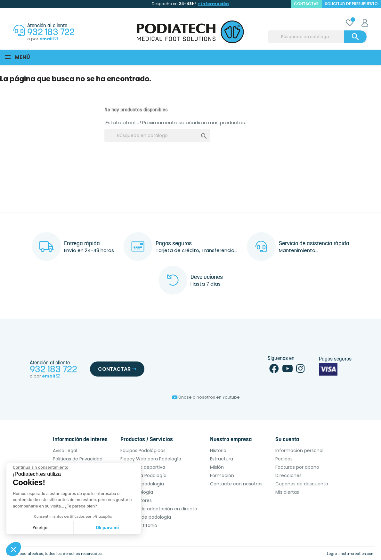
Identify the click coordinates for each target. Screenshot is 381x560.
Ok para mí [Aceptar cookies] (107, 528)
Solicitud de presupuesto (351, 3)
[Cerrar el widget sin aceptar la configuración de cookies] (41, 467)
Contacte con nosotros (236, 484)
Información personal (299, 450)
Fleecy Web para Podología (150, 459)
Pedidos (284, 459)
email (48, 39)
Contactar (117, 369)
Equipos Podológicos (143, 450)
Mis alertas (287, 492)
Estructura (221, 459)
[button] (13, 549)
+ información (213, 3)
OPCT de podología (142, 484)
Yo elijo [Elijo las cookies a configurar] (39, 528)
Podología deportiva (142, 467)
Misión (217, 467)
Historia (218, 450)
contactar (306, 3)
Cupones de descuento (301, 484)
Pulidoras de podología (145, 517)
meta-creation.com (357, 553)
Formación (222, 475)
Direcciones (288, 475)
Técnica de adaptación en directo (158, 509)
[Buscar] (317, 36)
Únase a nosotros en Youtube (206, 397)
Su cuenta (287, 440)
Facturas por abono (297, 467)
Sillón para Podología (143, 475)
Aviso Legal (65, 450)
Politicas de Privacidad (77, 459)
